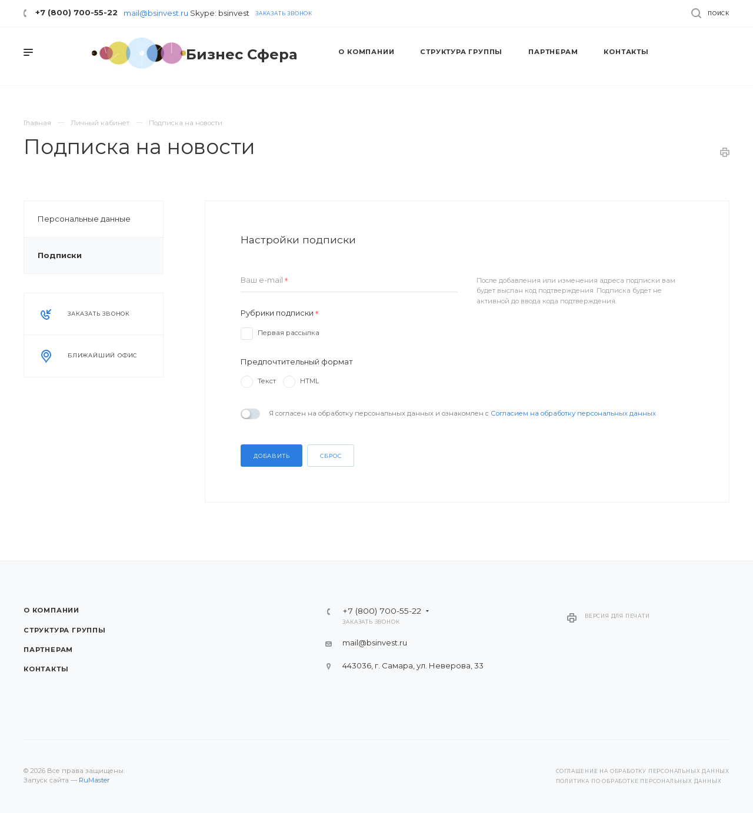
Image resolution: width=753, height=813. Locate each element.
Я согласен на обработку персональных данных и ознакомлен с (462, 413)
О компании (51, 610)
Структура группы (65, 630)
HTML (309, 381)
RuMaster (94, 780)
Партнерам (48, 649)
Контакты (46, 669)
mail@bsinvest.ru (156, 13)
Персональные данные (84, 218)
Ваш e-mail (264, 280)
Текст (267, 381)
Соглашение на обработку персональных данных (642, 771)
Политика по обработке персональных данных (639, 781)
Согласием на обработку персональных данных (573, 413)
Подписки (60, 255)
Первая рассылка (288, 333)
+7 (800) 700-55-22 (76, 12)
